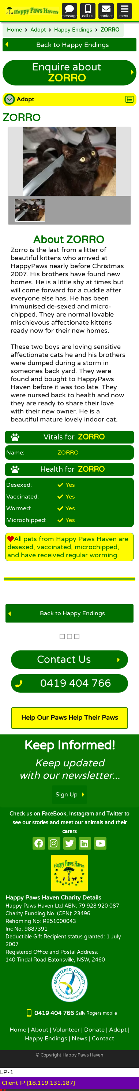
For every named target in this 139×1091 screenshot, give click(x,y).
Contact (103, 1038)
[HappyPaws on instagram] (54, 843)
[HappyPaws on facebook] (39, 843)
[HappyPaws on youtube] (100, 843)
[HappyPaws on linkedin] (85, 843)
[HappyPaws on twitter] (69, 843)
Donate (94, 1029)
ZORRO (110, 30)
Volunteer (66, 1029)
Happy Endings (73, 30)
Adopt (38, 30)
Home (14, 30)
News (79, 1038)
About (39, 1029)
